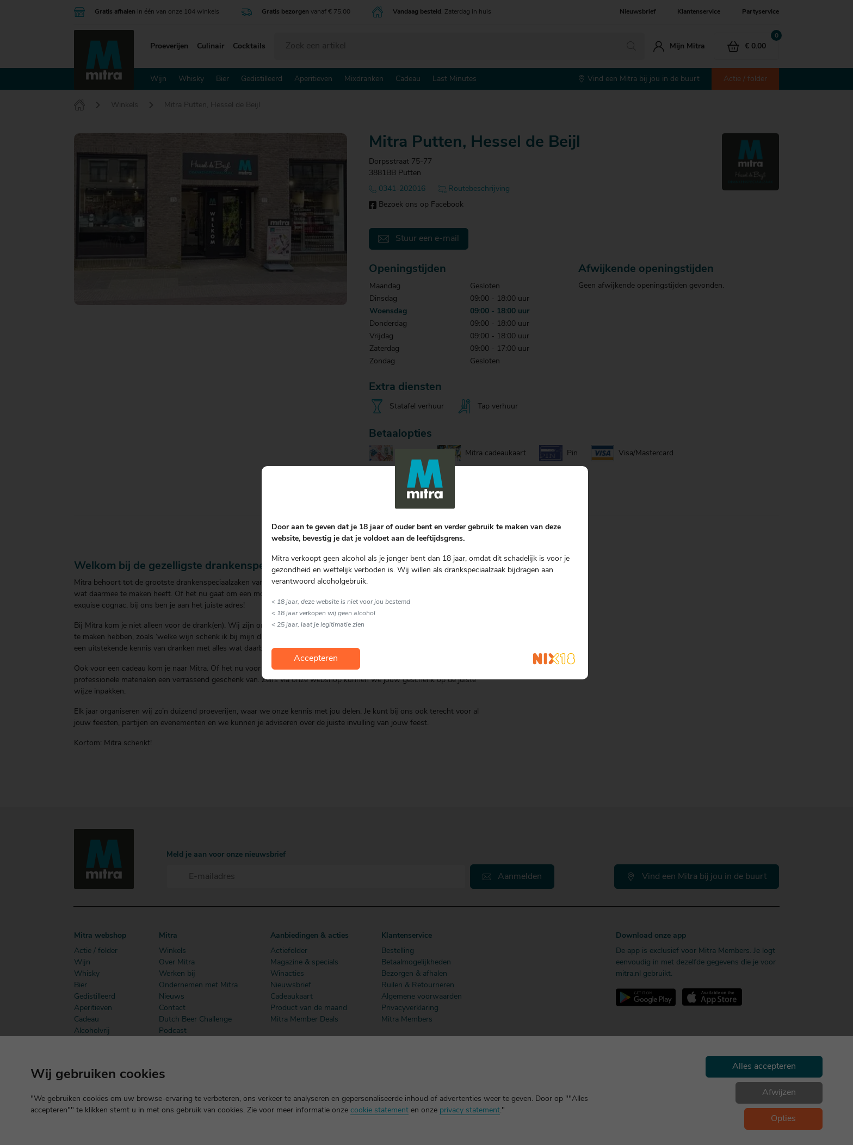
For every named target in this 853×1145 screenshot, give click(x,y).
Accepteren (316, 658)
